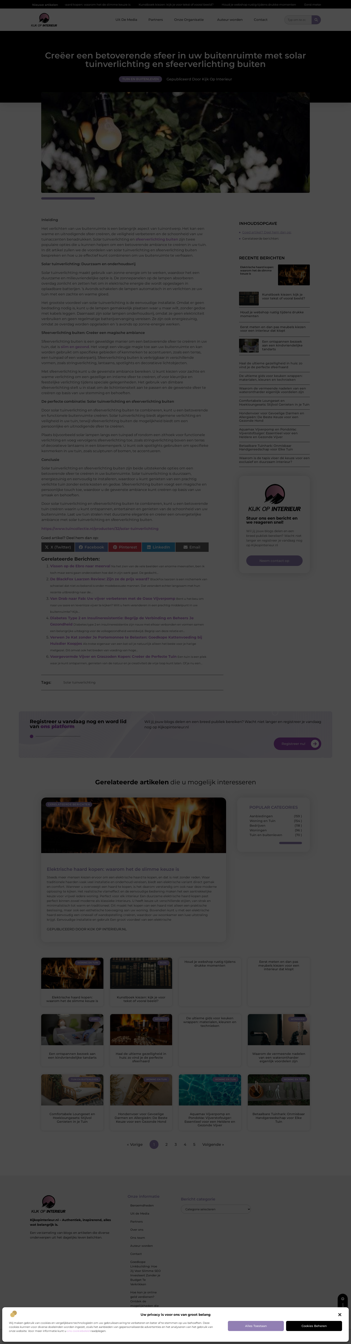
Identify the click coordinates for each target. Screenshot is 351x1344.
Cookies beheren (314, 1326)
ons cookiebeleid (78, 1331)
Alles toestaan (256, 1326)
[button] (340, 1314)
